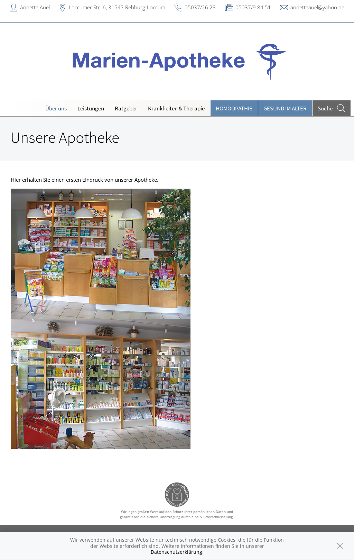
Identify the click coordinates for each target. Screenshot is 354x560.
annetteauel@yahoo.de (317, 7)
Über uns (56, 108)
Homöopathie (234, 108)
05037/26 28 (200, 7)
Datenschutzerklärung (176, 552)
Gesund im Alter (285, 108)
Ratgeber (126, 108)
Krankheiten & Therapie (176, 108)
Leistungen (90, 108)
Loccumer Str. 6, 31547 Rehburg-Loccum (117, 7)
